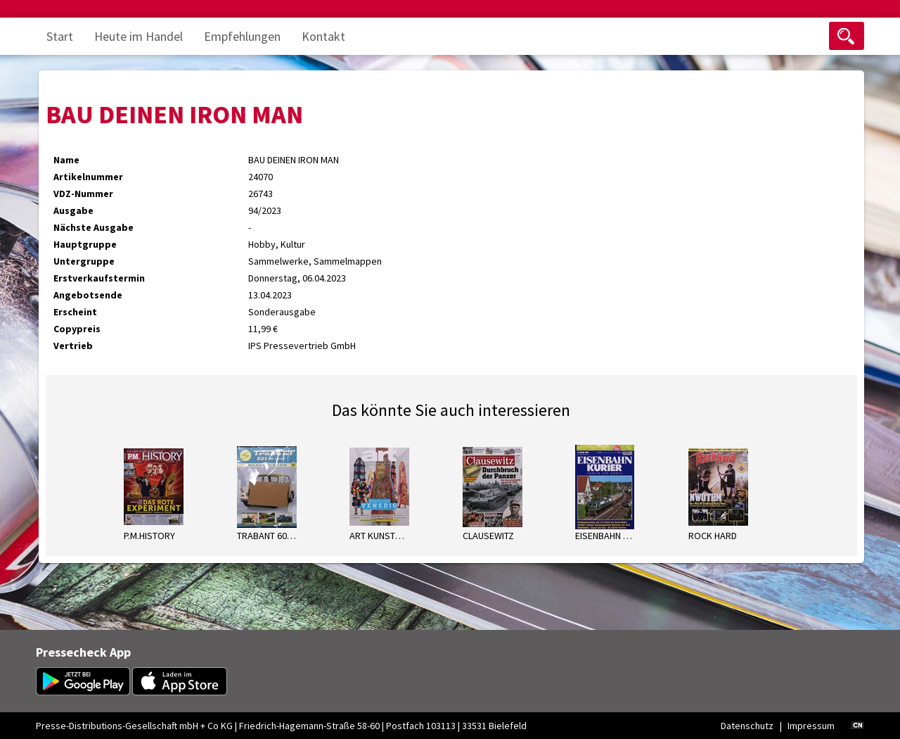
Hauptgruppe (85, 244)
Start (59, 36)
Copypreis (77, 328)
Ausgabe (73, 210)
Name (66, 159)
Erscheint (75, 311)
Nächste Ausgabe (93, 227)
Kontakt (323, 36)
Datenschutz (747, 725)
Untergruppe (84, 261)
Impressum (811, 725)
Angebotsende (87, 295)
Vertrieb (73, 345)
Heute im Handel (138, 36)
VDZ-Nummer (83, 193)
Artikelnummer (88, 176)
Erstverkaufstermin (99, 278)
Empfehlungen (242, 36)
